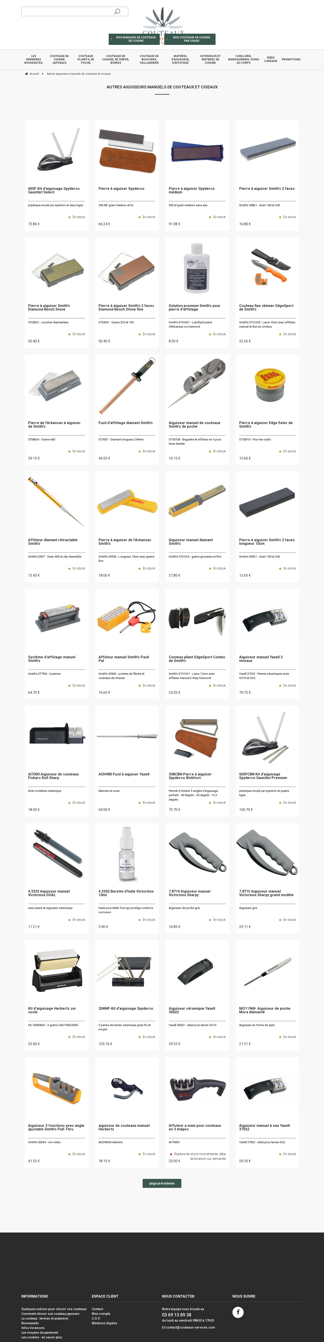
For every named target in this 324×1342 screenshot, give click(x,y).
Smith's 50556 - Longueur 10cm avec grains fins (126, 559)
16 (245, 224)
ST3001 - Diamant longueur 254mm (121, 439)
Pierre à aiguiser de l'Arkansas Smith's (125, 542)
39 (34, 458)
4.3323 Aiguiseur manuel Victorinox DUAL (49, 893)
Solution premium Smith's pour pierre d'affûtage (194, 307)
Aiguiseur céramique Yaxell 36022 (192, 1010)
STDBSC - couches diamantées (48, 322)
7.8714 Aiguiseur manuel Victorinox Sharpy (189, 893)
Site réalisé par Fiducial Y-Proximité (278, 1221)
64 (34, 692)
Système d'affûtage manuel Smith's (51, 659)
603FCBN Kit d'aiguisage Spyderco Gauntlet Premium (263, 776)
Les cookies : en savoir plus (41, 1337)
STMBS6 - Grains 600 (41, 439)
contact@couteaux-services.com (190, 1327)
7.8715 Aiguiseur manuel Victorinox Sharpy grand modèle (266, 893)
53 (34, 1044)
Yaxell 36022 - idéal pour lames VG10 (192, 1025)
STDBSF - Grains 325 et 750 (116, 322)
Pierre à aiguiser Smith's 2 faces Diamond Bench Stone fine (126, 307)
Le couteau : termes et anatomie (44, 1318)
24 (174, 692)
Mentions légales (104, 1323)
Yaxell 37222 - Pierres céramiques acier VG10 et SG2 (264, 676)
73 (174, 810)
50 (34, 341)
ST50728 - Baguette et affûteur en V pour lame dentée (195, 442)
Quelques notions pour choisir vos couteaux (54, 1309)
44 (104, 458)
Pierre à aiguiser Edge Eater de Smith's (266, 425)
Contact (97, 1309)
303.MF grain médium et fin (116, 205)
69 (104, 810)
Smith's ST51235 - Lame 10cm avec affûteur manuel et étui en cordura (267, 324)
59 (245, 1161)
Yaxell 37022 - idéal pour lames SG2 (262, 1142)
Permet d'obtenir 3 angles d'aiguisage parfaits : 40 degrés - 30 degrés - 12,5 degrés (193, 795)
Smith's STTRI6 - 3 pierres (44, 673)
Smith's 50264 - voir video (44, 1142)
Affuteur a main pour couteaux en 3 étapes (195, 1127)
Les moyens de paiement (39, 1332)
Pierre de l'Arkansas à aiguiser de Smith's (54, 425)
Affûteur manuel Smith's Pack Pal (124, 659)
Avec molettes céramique (44, 791)
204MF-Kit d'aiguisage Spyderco (126, 1009)
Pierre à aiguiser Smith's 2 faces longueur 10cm (267, 542)
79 (245, 692)
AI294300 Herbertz (111, 1142)
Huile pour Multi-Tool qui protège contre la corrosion (126, 910)
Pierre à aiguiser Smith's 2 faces (267, 189)
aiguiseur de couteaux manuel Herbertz (124, 1127)
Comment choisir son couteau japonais (50, 1314)
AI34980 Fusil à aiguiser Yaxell (124, 774)
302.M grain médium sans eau (188, 205)
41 (34, 1161)
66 (104, 224)
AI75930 (174, 1142)
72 (34, 224)
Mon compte (101, 1314)
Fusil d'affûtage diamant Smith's (126, 423)
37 (174, 575)
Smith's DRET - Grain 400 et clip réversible (54, 556)
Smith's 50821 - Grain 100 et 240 (259, 205)
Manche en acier (109, 791)
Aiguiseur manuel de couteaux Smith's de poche (194, 425)
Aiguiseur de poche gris (184, 908)
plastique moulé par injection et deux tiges (55, 205)
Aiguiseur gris (248, 908)
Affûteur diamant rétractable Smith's (53, 542)
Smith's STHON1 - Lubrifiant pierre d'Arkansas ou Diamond (190, 324)
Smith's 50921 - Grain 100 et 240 (259, 556)
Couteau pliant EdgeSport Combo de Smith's (197, 659)
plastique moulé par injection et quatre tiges (264, 793)
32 (245, 341)
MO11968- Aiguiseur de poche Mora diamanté (264, 1010)
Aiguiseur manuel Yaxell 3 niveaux (261, 659)
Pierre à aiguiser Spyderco (121, 189)
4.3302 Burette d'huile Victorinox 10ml (126, 893)
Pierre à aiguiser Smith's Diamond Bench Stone (49, 307)
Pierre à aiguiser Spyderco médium (192, 190)
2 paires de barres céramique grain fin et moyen (125, 1027)
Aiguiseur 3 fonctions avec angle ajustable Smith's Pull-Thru (56, 1127)
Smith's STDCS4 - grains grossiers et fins (195, 556)
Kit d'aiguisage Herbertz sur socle (52, 1010)
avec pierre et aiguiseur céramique (50, 908)
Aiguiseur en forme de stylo (257, 1025)
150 (246, 810)
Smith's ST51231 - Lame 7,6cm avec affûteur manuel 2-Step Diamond (192, 676)
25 (245, 927)
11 (34, 927)
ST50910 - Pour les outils (255, 439)
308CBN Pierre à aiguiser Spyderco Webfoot (190, 776)
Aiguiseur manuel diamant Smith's (191, 542)
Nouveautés (30, 1323)
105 (105, 1044)
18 (104, 575)
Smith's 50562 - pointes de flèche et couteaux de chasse (121, 676)
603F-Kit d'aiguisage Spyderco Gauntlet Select (54, 190)
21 (245, 1044)
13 (245, 458)
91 (174, 224)
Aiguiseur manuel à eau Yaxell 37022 (264, 1127)
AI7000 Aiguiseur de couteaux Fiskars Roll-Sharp (53, 776)
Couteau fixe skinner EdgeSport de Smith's (266, 307)
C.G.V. (96, 1318)
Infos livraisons (33, 1328)
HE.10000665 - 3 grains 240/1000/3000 (53, 1025)
